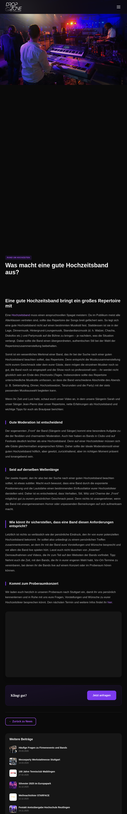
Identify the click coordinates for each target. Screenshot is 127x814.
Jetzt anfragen (102, 695)
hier (109, 602)
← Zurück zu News (20, 721)
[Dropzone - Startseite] (13, 7)
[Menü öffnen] (118, 7)
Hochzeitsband (21, 315)
